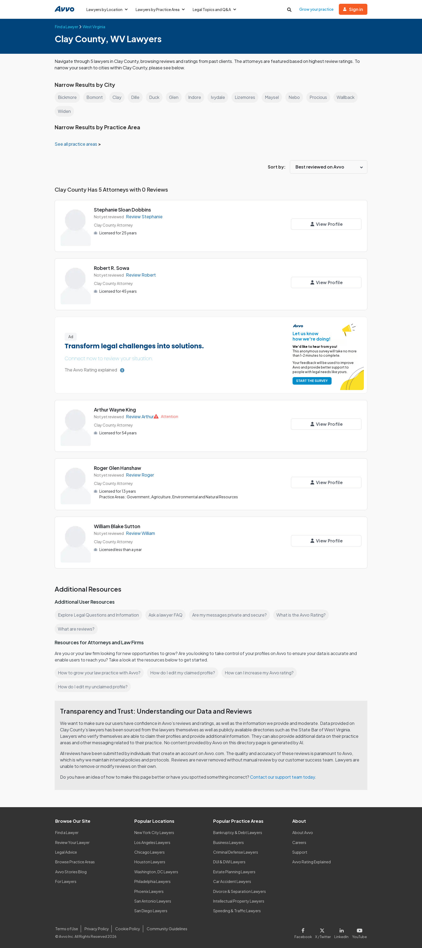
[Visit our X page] (323, 932)
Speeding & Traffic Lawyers (237, 910)
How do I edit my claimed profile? (182, 672)
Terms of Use (66, 928)
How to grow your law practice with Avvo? (99, 672)
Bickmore (67, 97)
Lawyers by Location (107, 9)
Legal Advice (66, 852)
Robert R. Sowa (111, 268)
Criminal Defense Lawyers (235, 852)
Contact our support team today (282, 777)
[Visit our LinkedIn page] (341, 932)
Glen (173, 97)
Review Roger (140, 475)
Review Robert (141, 275)
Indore (194, 97)
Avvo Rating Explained (311, 861)
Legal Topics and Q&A (214, 9)
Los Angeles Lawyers (152, 842)
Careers (299, 842)
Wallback (345, 97)
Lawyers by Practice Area (160, 9)
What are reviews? (76, 629)
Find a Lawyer (67, 832)
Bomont (94, 97)
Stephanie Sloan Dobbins (122, 209)
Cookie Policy (127, 928)
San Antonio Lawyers (152, 901)
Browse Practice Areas (75, 861)
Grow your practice (316, 9)
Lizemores (245, 97)
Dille (135, 97)
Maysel (272, 97)
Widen (64, 111)
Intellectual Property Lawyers (238, 901)
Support (299, 852)
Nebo (294, 97)
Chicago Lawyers (149, 852)
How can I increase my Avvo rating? (259, 672)
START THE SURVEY (312, 381)
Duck (154, 97)
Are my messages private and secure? (229, 615)
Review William (140, 533)
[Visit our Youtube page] (358, 932)
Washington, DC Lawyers (156, 871)
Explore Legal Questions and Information (98, 615)
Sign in (353, 9)
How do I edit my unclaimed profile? (93, 686)
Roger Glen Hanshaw (117, 468)
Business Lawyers (228, 842)
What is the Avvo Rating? (301, 615)
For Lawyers (65, 881)
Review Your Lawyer (72, 842)
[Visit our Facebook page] (304, 932)
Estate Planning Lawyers (234, 871)
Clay (116, 97)
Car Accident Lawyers (232, 881)
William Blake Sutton (117, 526)
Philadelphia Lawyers (152, 881)
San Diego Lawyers (150, 910)
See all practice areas (76, 144)
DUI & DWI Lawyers (229, 861)
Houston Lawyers (149, 861)
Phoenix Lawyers (149, 891)
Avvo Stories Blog (71, 871)
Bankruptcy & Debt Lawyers (237, 832)
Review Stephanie (144, 216)
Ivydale (218, 97)
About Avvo (302, 832)
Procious (318, 97)
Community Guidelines (167, 928)
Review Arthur (140, 416)
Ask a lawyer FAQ (165, 615)
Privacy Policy (97, 928)
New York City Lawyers (154, 832)
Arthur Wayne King (115, 409)
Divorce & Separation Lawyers (239, 891)
